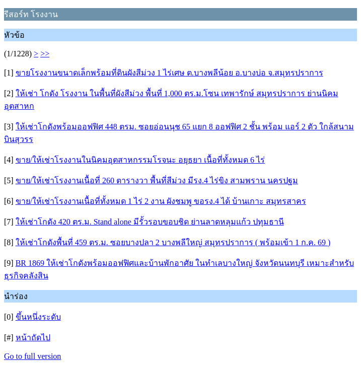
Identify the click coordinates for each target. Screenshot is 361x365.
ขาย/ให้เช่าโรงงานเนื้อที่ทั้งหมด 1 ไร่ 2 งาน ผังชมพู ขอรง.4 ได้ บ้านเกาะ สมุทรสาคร (161, 201)
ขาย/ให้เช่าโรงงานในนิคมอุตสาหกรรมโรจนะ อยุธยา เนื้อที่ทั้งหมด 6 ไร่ (140, 160)
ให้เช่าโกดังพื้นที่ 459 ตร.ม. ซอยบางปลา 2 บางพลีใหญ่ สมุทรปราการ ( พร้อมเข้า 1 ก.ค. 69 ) (173, 242)
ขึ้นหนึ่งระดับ (38, 317)
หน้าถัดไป (33, 337)
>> (44, 53)
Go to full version (32, 356)
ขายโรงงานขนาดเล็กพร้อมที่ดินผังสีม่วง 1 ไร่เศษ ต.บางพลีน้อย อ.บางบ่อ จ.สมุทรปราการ (169, 72)
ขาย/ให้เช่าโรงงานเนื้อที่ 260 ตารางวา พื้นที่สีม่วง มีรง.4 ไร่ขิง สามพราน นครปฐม (157, 180)
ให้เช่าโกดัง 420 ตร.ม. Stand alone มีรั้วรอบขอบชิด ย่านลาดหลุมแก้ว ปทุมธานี (150, 221)
